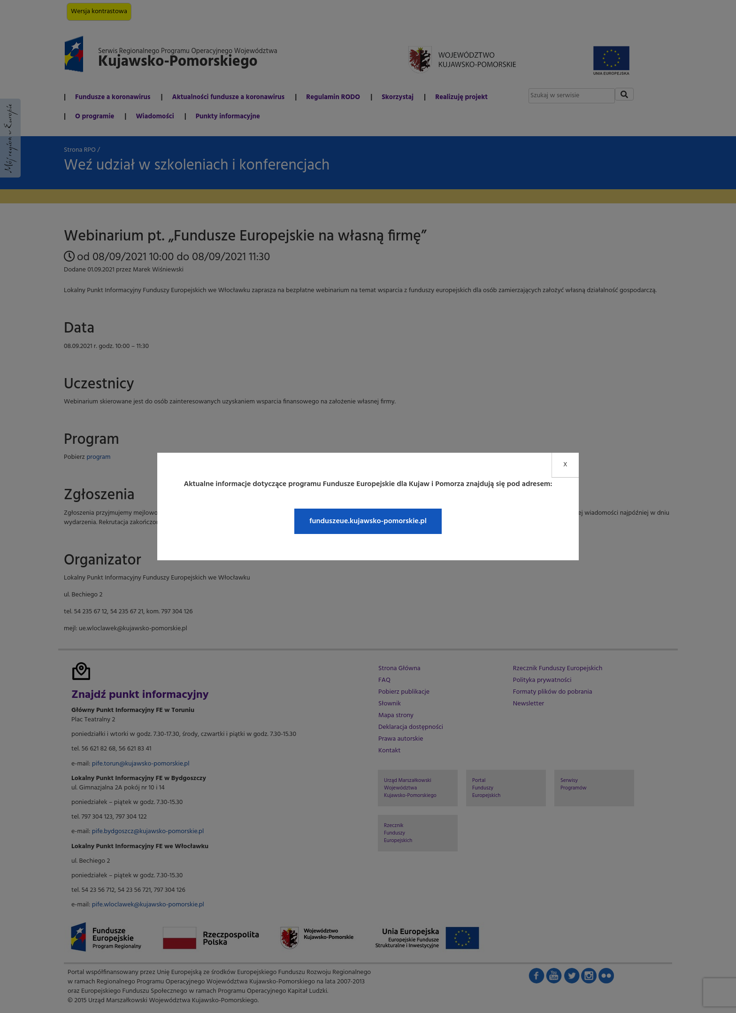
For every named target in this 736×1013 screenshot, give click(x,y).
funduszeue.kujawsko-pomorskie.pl (368, 521)
